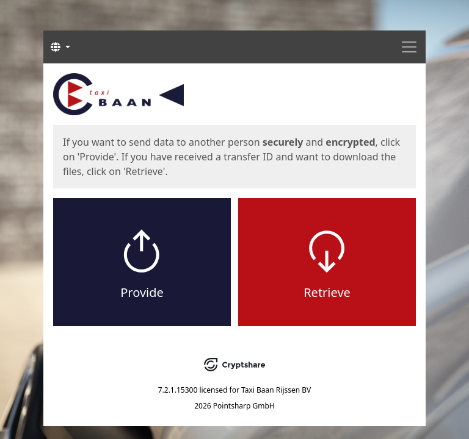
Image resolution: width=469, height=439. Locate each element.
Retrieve (327, 292)
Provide (142, 292)
